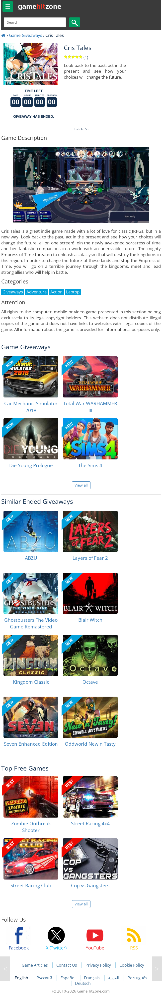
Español (69, 978)
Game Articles (35, 965)
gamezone (39, 6)
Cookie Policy (131, 965)
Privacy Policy (98, 965)
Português (137, 978)
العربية (114, 978)
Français (92, 978)
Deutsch (83, 983)
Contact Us (66, 965)
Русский (45, 978)
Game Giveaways (25, 35)
